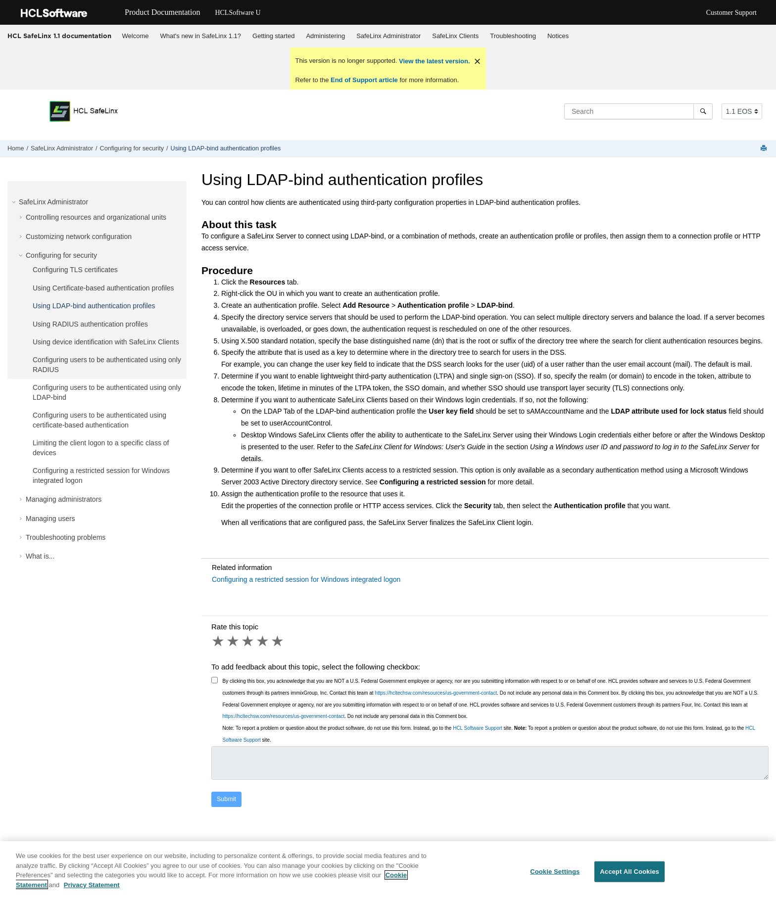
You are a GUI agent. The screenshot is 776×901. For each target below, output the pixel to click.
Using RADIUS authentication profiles (90, 324)
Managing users (50, 518)
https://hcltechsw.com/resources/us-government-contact (436, 693)
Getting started (273, 36)
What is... (40, 556)
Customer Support (731, 12)
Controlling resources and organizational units (96, 217)
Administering (325, 36)
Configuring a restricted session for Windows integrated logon (306, 579)
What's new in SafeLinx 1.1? (200, 36)
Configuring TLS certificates (75, 270)
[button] (15, 201)
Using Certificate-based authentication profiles (103, 288)
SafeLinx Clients (455, 36)
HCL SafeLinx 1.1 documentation (59, 35)
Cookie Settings (555, 875)
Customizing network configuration (79, 236)
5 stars (278, 641)
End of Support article (364, 80)
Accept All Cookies (629, 875)
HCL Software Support (477, 728)
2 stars (233, 641)
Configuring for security (132, 148)
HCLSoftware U (237, 12)
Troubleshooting (513, 36)
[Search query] (638, 111)
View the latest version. (433, 61)
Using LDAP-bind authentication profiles (226, 148)
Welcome (135, 36)
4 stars (263, 641)
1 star (218, 641)
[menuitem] (135, 36)
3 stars (248, 641)
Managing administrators (63, 499)
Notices (558, 36)
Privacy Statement (92, 889)
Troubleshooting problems (65, 537)
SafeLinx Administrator (388, 36)
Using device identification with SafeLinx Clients (106, 342)
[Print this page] (764, 148)
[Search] (703, 111)
